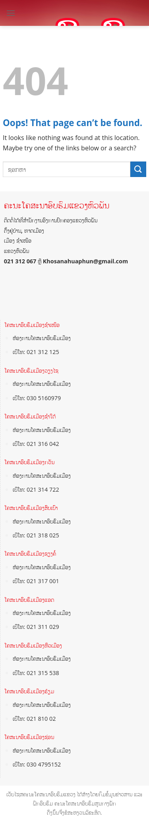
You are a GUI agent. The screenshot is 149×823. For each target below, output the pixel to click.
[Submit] (138, 169)
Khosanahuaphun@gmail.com (85, 261)
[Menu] (10, 13)
